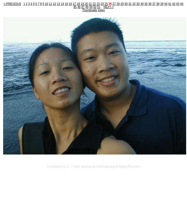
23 (98, 3)
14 (62, 3)
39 (161, 3)
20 (86, 3)
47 (82, 7)
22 (94, 3)
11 (50, 3)
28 (118, 3)
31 (130, 3)
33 (138, 3)
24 (102, 3)
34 (142, 3)
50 (94, 7)
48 (86, 7)
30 (126, 3)
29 (122, 3)
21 (90, 3)
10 (46, 3)
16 (70, 3)
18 (78, 3)
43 (177, 3)
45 (75, 7)
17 (74, 3)
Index (101, 10)
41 (169, 3)
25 (106, 3)
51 (98, 7)
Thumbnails (89, 10)
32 (134, 3)
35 (146, 3)
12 (54, 3)
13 (58, 3)
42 (173, 3)
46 (78, 7)
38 (158, 3)
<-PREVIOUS (12, 3)
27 (114, 3)
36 (150, 3)
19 (82, 3)
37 (154, 3)
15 (66, 3)
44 (181, 3)
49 (90, 7)
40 (165, 3)
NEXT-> (109, 7)
